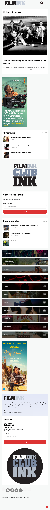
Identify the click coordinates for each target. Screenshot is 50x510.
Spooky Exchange (24, 501)
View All (44, 133)
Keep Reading (14, 72)
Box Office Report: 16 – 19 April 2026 (21, 233)
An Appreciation (7, 57)
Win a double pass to (20, 145)
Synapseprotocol (7, 501)
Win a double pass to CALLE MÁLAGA (21, 137)
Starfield (13, 241)
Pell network (15, 501)
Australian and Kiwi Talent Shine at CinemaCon (24, 225)
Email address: (25, 206)
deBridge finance (35, 501)
